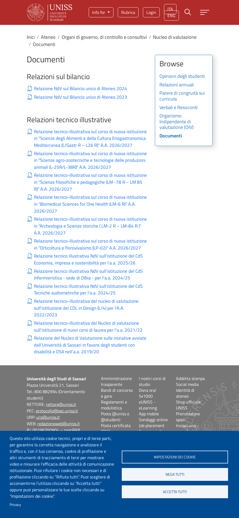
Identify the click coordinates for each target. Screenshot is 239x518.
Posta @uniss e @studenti (115, 417)
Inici (31, 37)
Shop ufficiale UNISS (188, 405)
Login (151, 12)
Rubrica (128, 12)
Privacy (15, 504)
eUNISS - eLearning (148, 405)
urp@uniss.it (48, 417)
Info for (99, 12)
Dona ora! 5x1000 (147, 393)
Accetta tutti (175, 491)
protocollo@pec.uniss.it (57, 411)
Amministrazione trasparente (116, 381)
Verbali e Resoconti (178, 108)
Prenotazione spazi (188, 417)
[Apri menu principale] (205, 12)
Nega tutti (175, 474)
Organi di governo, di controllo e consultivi (104, 37)
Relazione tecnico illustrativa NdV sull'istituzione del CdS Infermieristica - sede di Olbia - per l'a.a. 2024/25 (88, 275)
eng (171, 15)
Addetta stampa (190, 378)
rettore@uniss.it (61, 404)
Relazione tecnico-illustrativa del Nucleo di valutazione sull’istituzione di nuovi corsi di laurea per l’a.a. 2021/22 (88, 326)
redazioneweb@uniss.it (58, 423)
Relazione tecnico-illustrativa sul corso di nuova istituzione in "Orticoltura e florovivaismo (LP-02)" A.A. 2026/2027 (90, 244)
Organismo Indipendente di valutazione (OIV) (176, 122)
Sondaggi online (153, 420)
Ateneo (48, 37)
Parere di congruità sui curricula (182, 96)
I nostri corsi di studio (152, 381)
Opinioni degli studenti (182, 76)
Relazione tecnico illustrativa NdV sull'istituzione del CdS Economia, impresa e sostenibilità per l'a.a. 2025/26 (88, 259)
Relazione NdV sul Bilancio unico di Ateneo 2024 (80, 88)
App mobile (149, 414)
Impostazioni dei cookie (175, 457)
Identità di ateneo (185, 393)
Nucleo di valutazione (175, 37)
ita (170, 9)
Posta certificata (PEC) (116, 428)
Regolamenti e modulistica (114, 405)
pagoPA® (72, 430)
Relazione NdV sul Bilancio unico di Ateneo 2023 (80, 97)
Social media (187, 384)
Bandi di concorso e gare (117, 393)
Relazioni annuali (176, 85)
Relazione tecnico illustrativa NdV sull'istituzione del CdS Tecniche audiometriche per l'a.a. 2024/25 (88, 290)
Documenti (170, 136)
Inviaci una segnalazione (187, 428)
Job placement (151, 425)
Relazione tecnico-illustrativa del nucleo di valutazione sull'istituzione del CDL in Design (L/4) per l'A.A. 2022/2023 (86, 308)
